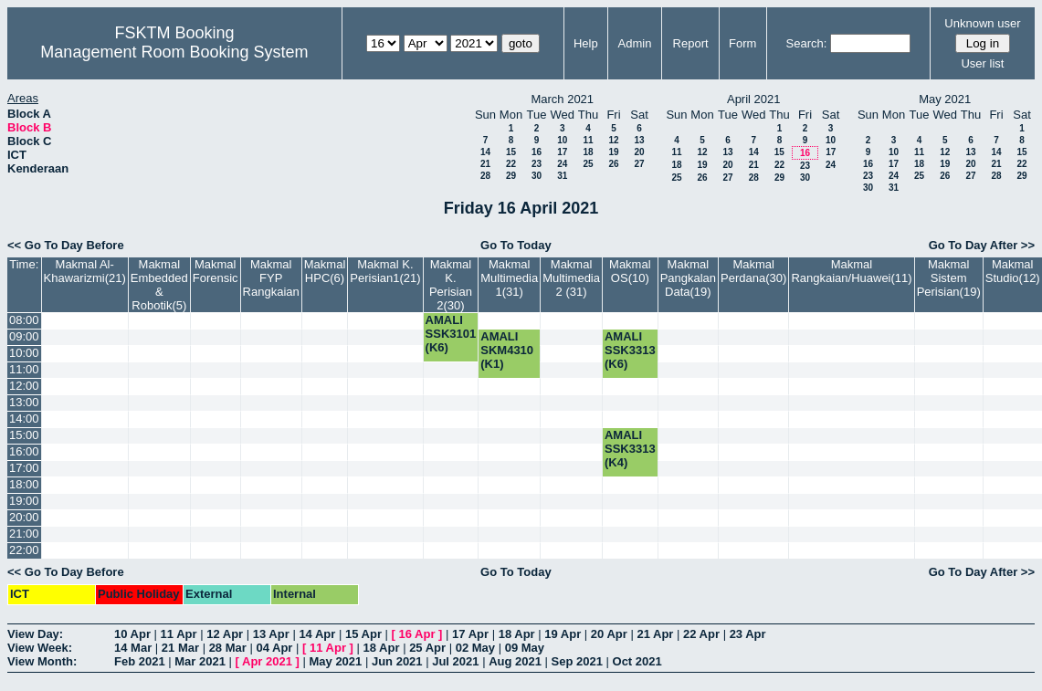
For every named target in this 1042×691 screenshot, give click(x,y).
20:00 (24, 517)
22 (511, 164)
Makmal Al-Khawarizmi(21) (85, 271)
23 (537, 164)
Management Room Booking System (174, 52)
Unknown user (982, 23)
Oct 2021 (637, 661)
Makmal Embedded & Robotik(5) (159, 284)
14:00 (24, 418)
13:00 (24, 402)
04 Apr (274, 647)
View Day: (35, 634)
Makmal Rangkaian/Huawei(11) (851, 271)
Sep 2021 (577, 661)
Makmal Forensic (215, 271)
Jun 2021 (397, 661)
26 (613, 164)
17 (562, 152)
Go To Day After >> (982, 245)
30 (537, 176)
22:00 (24, 550)
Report (691, 43)
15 (511, 152)
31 (562, 176)
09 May (524, 647)
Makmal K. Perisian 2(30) (450, 284)
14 (485, 152)
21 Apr (655, 634)
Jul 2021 (455, 661)
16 (537, 152)
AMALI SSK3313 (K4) (630, 448)
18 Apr (517, 634)
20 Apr (609, 634)
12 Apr (224, 634)
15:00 (24, 435)
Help (586, 43)
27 (639, 164)
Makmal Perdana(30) (753, 271)
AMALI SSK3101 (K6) (451, 333)
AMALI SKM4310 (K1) (506, 350)
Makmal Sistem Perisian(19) (949, 277)
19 (613, 152)
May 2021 (335, 661)
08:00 (24, 320)
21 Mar (180, 647)
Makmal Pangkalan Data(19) (688, 277)
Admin (635, 43)
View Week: (39, 647)
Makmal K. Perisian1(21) (385, 271)
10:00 (24, 353)
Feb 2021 (139, 661)
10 (562, 140)
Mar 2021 (200, 661)
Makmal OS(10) (630, 271)
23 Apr (748, 634)
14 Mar (133, 647)
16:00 (24, 451)
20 (639, 152)
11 (588, 140)
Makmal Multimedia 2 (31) (571, 277)
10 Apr (132, 634)
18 (588, 152)
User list (982, 63)
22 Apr (701, 634)
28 (485, 176)
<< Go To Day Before (65, 245)
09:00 (24, 336)
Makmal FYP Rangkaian (271, 277)
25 (588, 164)
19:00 (24, 501)
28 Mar (228, 647)
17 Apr (470, 634)
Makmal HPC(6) (325, 271)
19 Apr (562, 634)
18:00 (24, 484)
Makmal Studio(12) (1012, 271)
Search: (806, 43)
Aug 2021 (515, 661)
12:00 (24, 386)
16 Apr (417, 634)
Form (742, 43)
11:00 (24, 369)
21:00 (24, 533)
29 (511, 176)
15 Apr (363, 634)
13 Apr (271, 634)
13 (639, 140)
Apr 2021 (267, 661)
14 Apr (317, 634)
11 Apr (179, 634)
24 (562, 164)
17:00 (24, 468)
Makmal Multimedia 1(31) (509, 277)
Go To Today (516, 245)
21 (485, 164)
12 (613, 140)
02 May (475, 647)
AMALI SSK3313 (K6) (630, 350)
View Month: (42, 661)
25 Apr (427, 647)
